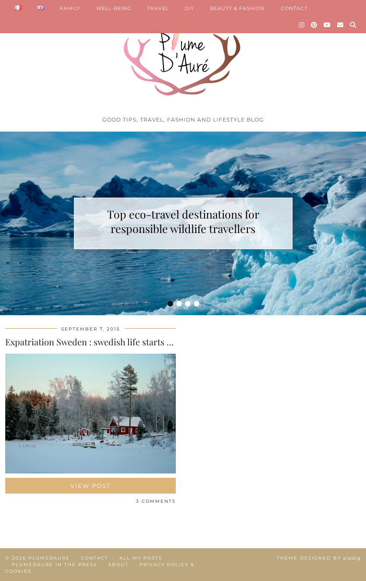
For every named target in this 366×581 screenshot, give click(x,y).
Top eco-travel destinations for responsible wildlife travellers (183, 221)
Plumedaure (49, 558)
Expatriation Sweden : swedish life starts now (94, 342)
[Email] (340, 25)
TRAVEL (158, 8)
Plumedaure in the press (54, 564)
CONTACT (294, 8)
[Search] (353, 25)
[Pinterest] (314, 25)
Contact (94, 558)
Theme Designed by (319, 558)
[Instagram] (302, 25)
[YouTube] (327, 25)
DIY (189, 8)
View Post (90, 485)
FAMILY (70, 8)
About (118, 564)
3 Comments (156, 501)
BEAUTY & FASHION (237, 8)
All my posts (140, 558)
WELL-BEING (114, 8)
